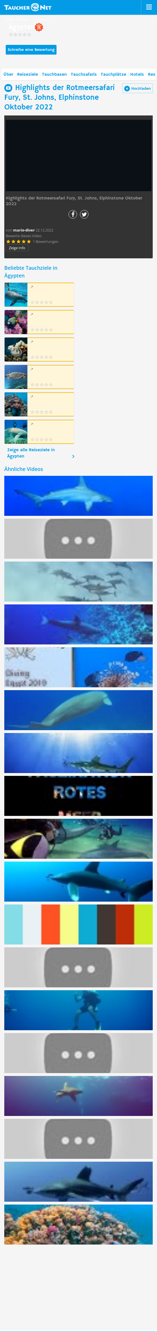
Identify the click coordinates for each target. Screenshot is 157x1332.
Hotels (137, 74)
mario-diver (24, 230)
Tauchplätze (113, 74)
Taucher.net (27, 7)
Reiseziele (27, 74)
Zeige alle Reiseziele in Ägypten (31, 453)
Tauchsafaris (84, 74)
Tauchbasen (54, 74)
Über (8, 74)
